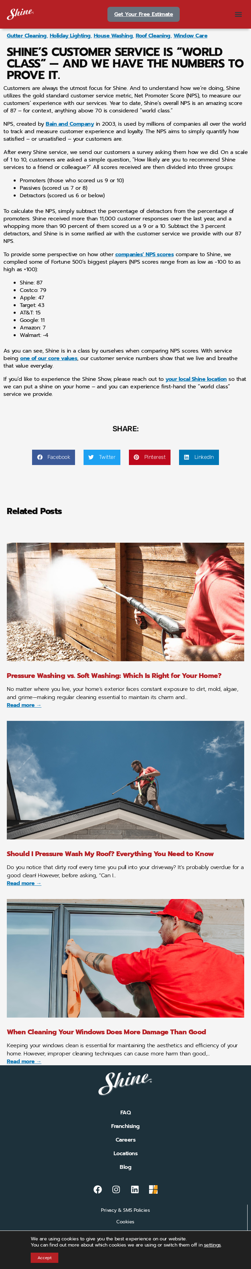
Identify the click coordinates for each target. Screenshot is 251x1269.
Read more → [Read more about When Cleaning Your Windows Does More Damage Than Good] (24, 1061)
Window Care (191, 36)
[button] (238, 14)
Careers (126, 1140)
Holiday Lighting (70, 36)
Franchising (125, 1126)
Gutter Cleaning (27, 36)
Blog (125, 1167)
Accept (44, 1258)
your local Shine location (196, 379)
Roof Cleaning (153, 36)
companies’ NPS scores (144, 254)
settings (212, 1245)
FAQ (125, 1113)
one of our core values (48, 358)
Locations (126, 1153)
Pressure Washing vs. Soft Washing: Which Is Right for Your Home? (114, 675)
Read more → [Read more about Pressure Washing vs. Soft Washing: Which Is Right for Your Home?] (24, 705)
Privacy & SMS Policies (125, 1210)
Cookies (125, 1221)
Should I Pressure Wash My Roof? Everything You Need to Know (110, 854)
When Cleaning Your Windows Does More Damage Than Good (106, 1032)
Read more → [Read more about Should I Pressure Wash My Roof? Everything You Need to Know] (24, 883)
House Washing (113, 36)
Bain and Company (70, 124)
